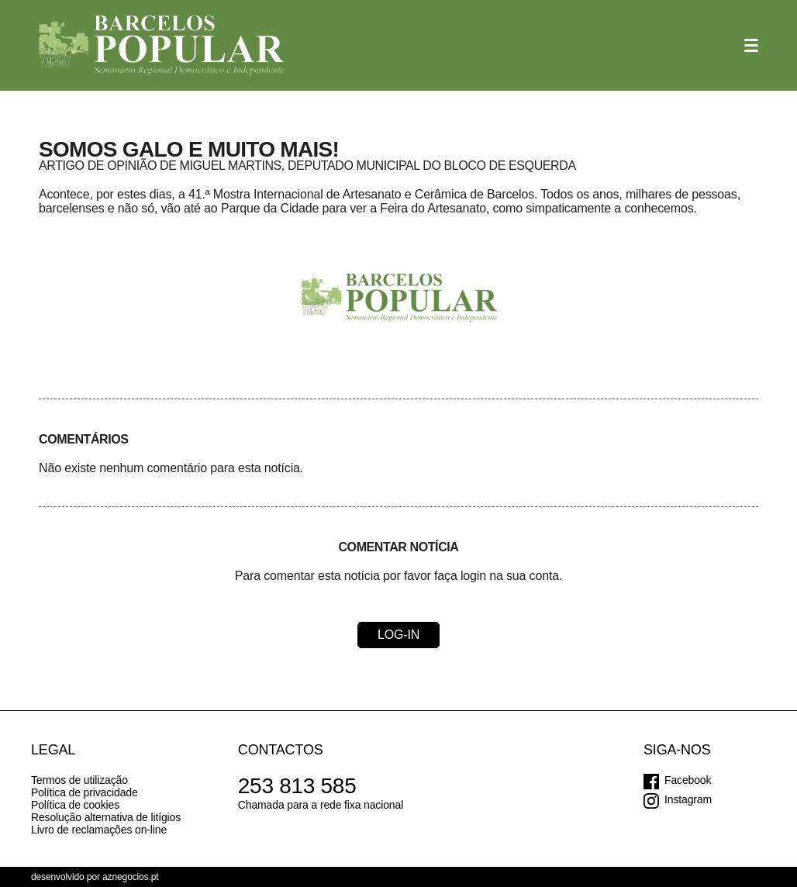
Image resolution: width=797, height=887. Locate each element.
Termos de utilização (79, 780)
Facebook (687, 780)
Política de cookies (75, 805)
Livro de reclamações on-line (99, 829)
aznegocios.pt (130, 876)
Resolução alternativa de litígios (106, 817)
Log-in (398, 634)
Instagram (688, 799)
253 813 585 (297, 786)
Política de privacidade (84, 792)
